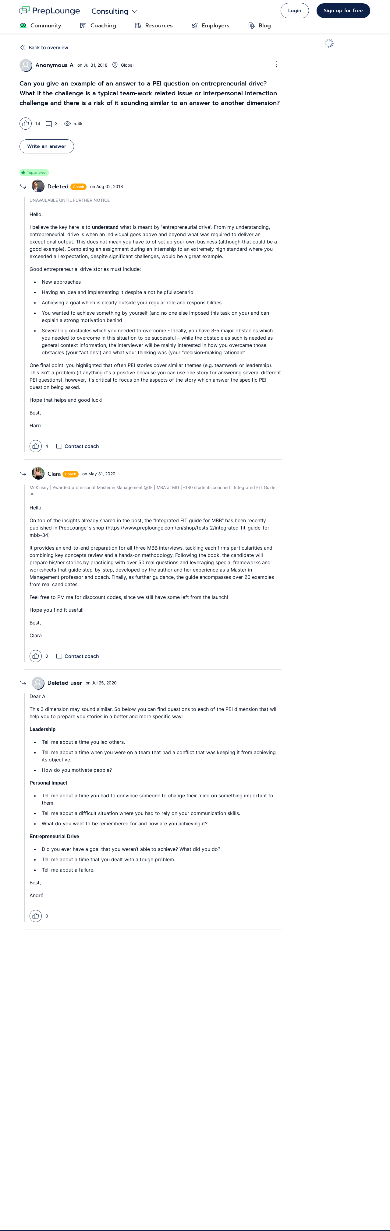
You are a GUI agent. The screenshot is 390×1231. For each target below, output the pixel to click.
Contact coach (77, 446)
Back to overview (44, 47)
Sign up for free (343, 10)
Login (294, 10)
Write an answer (46, 146)
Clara (54, 474)
